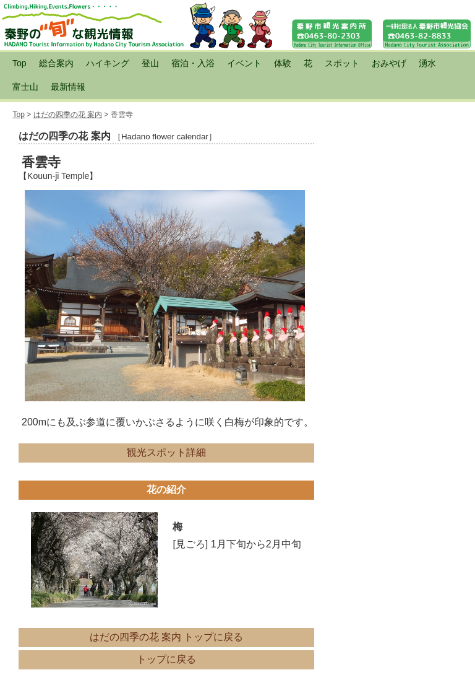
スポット (342, 63)
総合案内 (56, 63)
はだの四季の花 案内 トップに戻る (167, 637)
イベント (244, 63)
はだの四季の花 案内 (67, 114)
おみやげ (389, 63)
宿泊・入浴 (193, 63)
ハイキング (107, 63)
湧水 (427, 63)
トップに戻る (166, 659)
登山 (150, 63)
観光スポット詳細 (166, 452)
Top (19, 63)
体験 (282, 63)
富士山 (25, 87)
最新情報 (68, 87)
